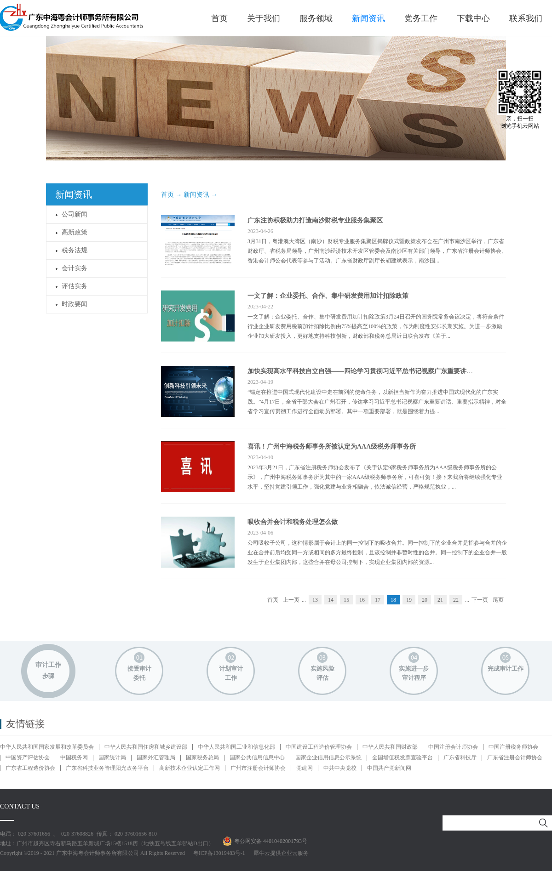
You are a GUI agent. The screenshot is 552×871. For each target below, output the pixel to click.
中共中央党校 (339, 768)
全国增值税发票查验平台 (402, 757)
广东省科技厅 (460, 757)
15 (346, 600)
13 (315, 600)
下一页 (480, 600)
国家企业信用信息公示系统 (328, 757)
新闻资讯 (196, 194)
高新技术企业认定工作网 (189, 768)
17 (377, 600)
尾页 (498, 600)
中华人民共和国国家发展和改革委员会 (47, 747)
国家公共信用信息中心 (257, 757)
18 (393, 600)
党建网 (304, 768)
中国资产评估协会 (28, 757)
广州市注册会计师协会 (258, 768)
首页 (219, 18)
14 (331, 600)
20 (424, 600)
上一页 (291, 600)
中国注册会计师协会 (453, 747)
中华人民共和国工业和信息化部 (236, 747)
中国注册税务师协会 (513, 747)
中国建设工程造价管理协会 (319, 747)
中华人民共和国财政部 (390, 747)
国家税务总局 (202, 757)
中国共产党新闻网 (389, 768)
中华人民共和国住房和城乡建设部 (145, 747)
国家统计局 (112, 757)
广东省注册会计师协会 (514, 757)
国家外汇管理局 (156, 757)
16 (362, 600)
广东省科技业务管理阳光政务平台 (107, 768)
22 (456, 600)
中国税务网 (74, 757)
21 (440, 600)
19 (409, 600)
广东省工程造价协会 (30, 768)
